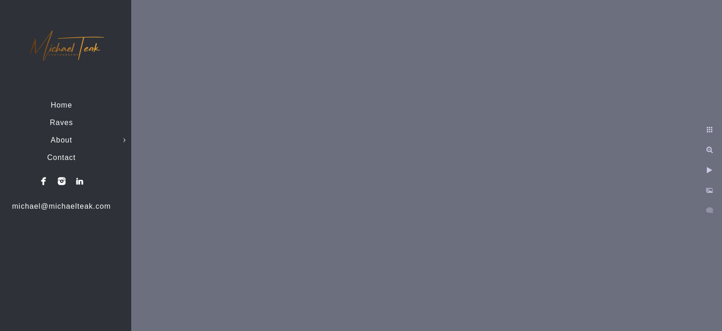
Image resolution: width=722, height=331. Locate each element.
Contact (61, 157)
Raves (61, 122)
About (61, 140)
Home (61, 105)
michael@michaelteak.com (61, 206)
